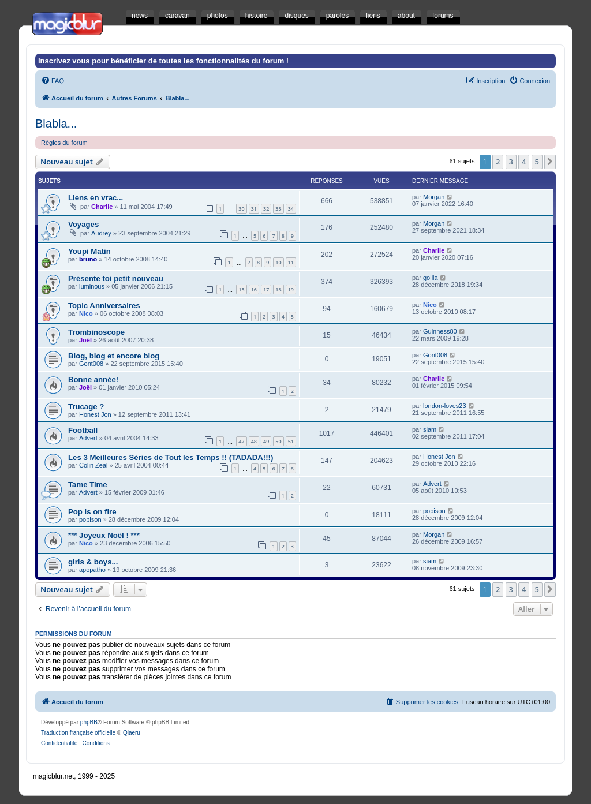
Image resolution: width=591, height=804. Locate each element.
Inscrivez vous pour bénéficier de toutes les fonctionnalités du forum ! (163, 61)
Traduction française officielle (78, 733)
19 (291, 289)
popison (90, 519)
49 (266, 441)
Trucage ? (86, 406)
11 (291, 262)
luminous (91, 286)
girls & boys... (93, 562)
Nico (86, 313)
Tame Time (87, 484)
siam (429, 429)
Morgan (433, 196)
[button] (550, 162)
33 (278, 208)
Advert (88, 438)
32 (266, 208)
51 (291, 441)
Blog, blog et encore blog (113, 355)
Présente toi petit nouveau (115, 278)
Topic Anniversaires (104, 305)
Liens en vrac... (95, 197)
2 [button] (498, 161)
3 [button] (511, 161)
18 (278, 289)
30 (241, 208)
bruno (88, 259)
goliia (430, 277)
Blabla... (56, 123)
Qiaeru (131, 733)
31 (254, 208)
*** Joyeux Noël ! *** (104, 535)
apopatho (92, 569)
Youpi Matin (89, 251)
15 (241, 289)
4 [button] (524, 161)
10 (278, 262)
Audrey (101, 233)
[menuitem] (52, 81)
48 (254, 441)
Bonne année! (93, 379)
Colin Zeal (93, 465)
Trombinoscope (96, 332)
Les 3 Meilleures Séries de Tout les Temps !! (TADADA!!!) (170, 457)
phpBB (89, 722)
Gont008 (91, 363)
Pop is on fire (92, 511)
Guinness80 (440, 331)
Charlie (102, 206)
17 (266, 289)
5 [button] (537, 161)
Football (83, 430)
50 (278, 441)
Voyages (83, 224)
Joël (85, 339)
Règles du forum (64, 142)
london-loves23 (444, 405)
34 (291, 208)
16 (254, 289)
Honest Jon (95, 414)
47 (241, 441)
